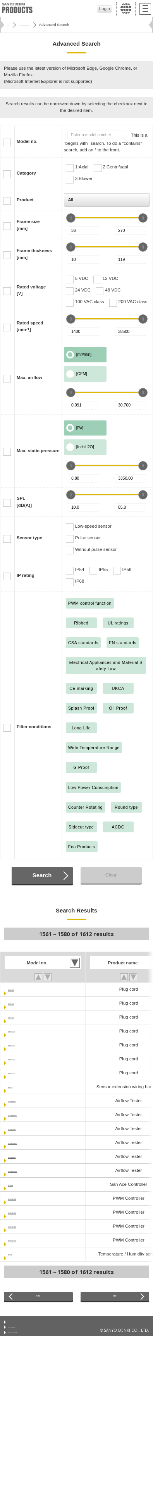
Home (12, 24)
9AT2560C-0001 (24, 1128)
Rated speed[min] (30, 326)
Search (42, 875)
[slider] (71, 218)
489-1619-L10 (22, 1031)
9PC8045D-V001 (25, 1226)
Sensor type (29, 537)
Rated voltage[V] (31, 290)
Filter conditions (34, 726)
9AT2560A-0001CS (27, 1114)
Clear (111, 875)
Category (26, 173)
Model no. (27, 141)
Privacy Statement (24, 1337)
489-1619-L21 (22, 1045)
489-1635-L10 (22, 1058)
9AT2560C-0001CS (27, 1142)
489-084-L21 (21, 1017)
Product (25, 199)
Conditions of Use (24, 1328)
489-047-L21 (21, 989)
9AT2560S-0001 (24, 1156)
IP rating (25, 575)
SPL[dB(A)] (24, 501)
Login (104, 8)
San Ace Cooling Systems (48, 24)
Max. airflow (29, 377)
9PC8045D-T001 (24, 1212)
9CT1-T (15, 1254)
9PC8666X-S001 (24, 1240)
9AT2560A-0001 (24, 1100)
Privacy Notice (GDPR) (27, 1347)
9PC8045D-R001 (25, 1198)
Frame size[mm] (28, 224)
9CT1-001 (18, 1184)
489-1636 (17, 1086)
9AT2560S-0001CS (27, 1170)
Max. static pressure (38, 450)
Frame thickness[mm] (34, 253)
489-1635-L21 (22, 1072)
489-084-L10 (21, 1003)
